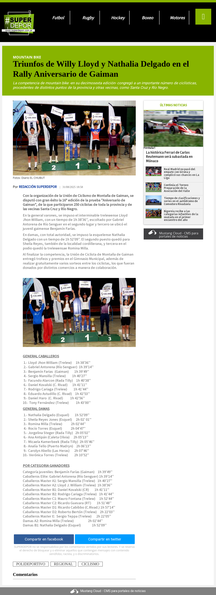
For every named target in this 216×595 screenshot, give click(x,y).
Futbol (58, 17)
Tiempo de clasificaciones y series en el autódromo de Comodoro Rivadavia (182, 201)
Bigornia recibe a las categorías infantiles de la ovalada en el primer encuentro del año (181, 215)
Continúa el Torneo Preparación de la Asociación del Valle (177, 188)
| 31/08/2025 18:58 (71, 187)
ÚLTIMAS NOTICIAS (173, 105)
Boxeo (147, 17)
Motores (177, 17)
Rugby (88, 17)
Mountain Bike (27, 57)
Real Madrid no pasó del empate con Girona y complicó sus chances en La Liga (181, 173)
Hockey (117, 17)
